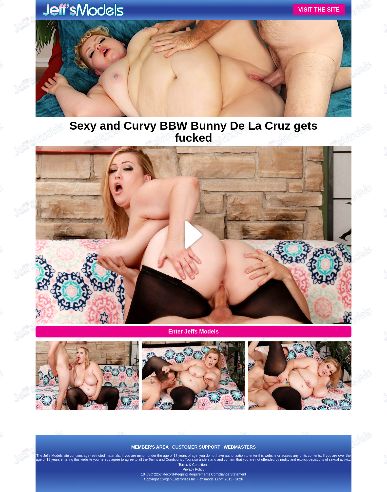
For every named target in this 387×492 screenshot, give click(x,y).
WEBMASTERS (240, 447)
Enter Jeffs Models (193, 331)
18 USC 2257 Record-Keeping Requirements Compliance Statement (193, 474)
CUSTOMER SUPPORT (196, 447)
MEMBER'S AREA (150, 447)
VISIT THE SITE (319, 9)
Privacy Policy (193, 469)
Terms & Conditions (193, 465)
